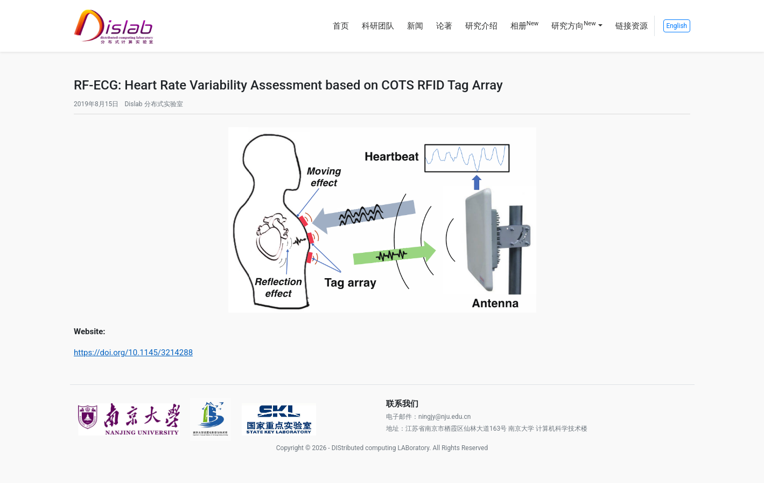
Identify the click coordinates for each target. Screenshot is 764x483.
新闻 (415, 26)
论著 (444, 26)
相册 (524, 25)
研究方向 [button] (573, 25)
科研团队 (378, 26)
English (676, 26)
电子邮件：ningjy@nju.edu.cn (428, 416)
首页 (341, 26)
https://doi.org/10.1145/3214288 (133, 352)
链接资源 (631, 26)
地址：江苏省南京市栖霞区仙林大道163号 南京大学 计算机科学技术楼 (486, 428)
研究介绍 (481, 26)
